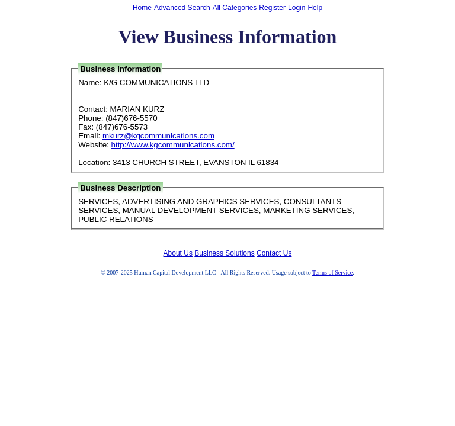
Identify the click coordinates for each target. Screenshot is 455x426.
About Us (178, 253)
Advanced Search (182, 8)
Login (296, 8)
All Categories (235, 8)
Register (272, 8)
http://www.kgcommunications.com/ (173, 144)
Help (314, 8)
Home (142, 8)
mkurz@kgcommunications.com (158, 135)
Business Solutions (224, 253)
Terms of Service (332, 272)
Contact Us (274, 253)
